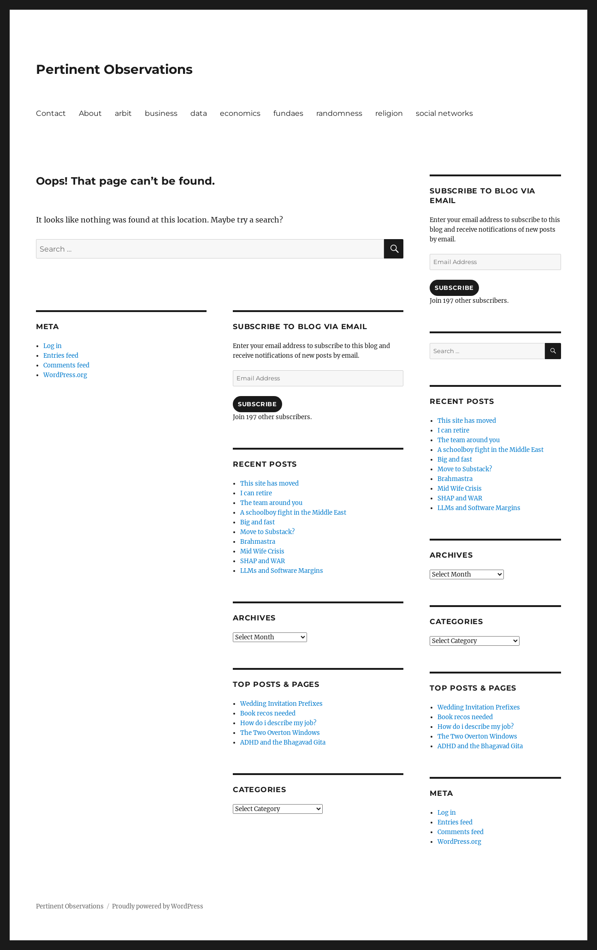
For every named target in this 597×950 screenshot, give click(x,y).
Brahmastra (257, 542)
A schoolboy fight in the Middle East (293, 513)
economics (240, 113)
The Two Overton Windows (280, 733)
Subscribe (257, 404)
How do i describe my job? (278, 723)
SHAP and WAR (262, 561)
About (90, 113)
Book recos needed (268, 713)
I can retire (256, 493)
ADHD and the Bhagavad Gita (282, 742)
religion (389, 113)
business (161, 113)
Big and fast (257, 522)
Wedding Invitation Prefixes (281, 704)
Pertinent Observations (114, 69)
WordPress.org (65, 375)
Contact (51, 113)
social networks (444, 113)
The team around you (271, 503)
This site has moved (269, 483)
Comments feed (66, 365)
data (198, 113)
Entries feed (60, 356)
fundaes (288, 113)
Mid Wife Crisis (262, 551)
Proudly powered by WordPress (157, 906)
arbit (123, 113)
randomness (339, 113)
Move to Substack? (267, 532)
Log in (52, 346)
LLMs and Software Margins (281, 571)
